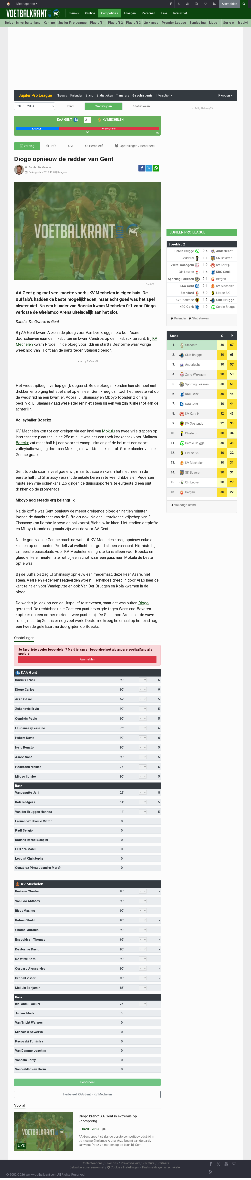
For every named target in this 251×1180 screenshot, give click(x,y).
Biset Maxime (25, 911)
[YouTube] (226, 1164)
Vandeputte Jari (27, 792)
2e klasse (151, 23)
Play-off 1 (97, 23)
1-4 (205, 272)
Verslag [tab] (27, 146)
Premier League (174, 23)
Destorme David (27, 949)
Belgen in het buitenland (22, 23)
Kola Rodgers (25, 802)
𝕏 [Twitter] (218, 1164)
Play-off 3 (133, 23)
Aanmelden (229, 4)
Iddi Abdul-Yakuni (27, 1004)
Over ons (111, 1163)
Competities (109, 13)
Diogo (143, 603)
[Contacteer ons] (234, 1164)
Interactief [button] (163, 95)
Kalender (76, 95)
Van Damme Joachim (30, 1050)
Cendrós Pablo (26, 718)
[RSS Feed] (211, 1172)
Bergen (218, 279)
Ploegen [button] (224, 95)
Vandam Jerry (25, 1060)
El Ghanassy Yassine (30, 728)
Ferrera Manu (25, 849)
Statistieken (104, 95)
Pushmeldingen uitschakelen (161, 1167)
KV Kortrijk (220, 265)
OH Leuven (189, 272)
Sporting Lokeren (184, 279)
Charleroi (191, 258)
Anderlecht (221, 251)
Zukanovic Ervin (27, 709)
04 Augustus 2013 (39, 172)
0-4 (205, 251)
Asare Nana (23, 757)
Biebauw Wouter (27, 891)
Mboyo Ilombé (25, 776)
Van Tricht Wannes (29, 1022)
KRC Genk (220, 272)
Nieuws (73, 13)
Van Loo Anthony (27, 901)
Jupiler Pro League (72, 23)
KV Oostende (188, 300)
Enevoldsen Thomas (30, 939)
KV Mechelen (110, 119)
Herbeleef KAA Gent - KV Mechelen (87, 1094)
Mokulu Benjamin (27, 988)
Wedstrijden (103, 106)
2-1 (87, 120)
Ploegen (130, 13)
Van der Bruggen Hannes (33, 812)
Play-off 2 (115, 23)
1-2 (205, 300)
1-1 (205, 258)
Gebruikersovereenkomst (87, 1167)
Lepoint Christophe (29, 858)
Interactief (180, 13)
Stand (89, 95)
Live (164, 13)
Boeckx (22, 442)
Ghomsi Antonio (27, 930)
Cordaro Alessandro (30, 968)
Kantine (90, 13)
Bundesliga (197, 23)
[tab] (51, 146)
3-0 (205, 293)
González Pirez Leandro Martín (38, 868)
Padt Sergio (24, 830)
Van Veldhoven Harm (30, 1069)
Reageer (62, 172)
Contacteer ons (92, 1163)
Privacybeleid (130, 1163)
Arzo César (23, 699)
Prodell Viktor (25, 978)
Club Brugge (222, 300)
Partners (163, 1163)
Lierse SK (220, 293)
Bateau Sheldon (26, 920)
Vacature (149, 1163)
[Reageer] (104, 1129)
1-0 (205, 265)
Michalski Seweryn (29, 1032)
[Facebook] (211, 1164)
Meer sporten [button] (25, 4)
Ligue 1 (214, 23)
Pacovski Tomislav (29, 1041)
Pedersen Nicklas (28, 767)
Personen (148, 13)
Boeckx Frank (25, 680)
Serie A (228, 23)
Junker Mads (24, 1013)
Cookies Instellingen (123, 1167)
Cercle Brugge (187, 251)
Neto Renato (24, 747)
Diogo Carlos (25, 689)
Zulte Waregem (185, 265)
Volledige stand (185, 505)
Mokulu (108, 431)
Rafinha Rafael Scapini (31, 840)
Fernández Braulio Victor (33, 821)
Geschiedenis (142, 95)
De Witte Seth (25, 959)
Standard (190, 293)
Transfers (122, 95)
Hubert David (24, 738)
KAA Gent (67, 119)
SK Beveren (221, 258)
